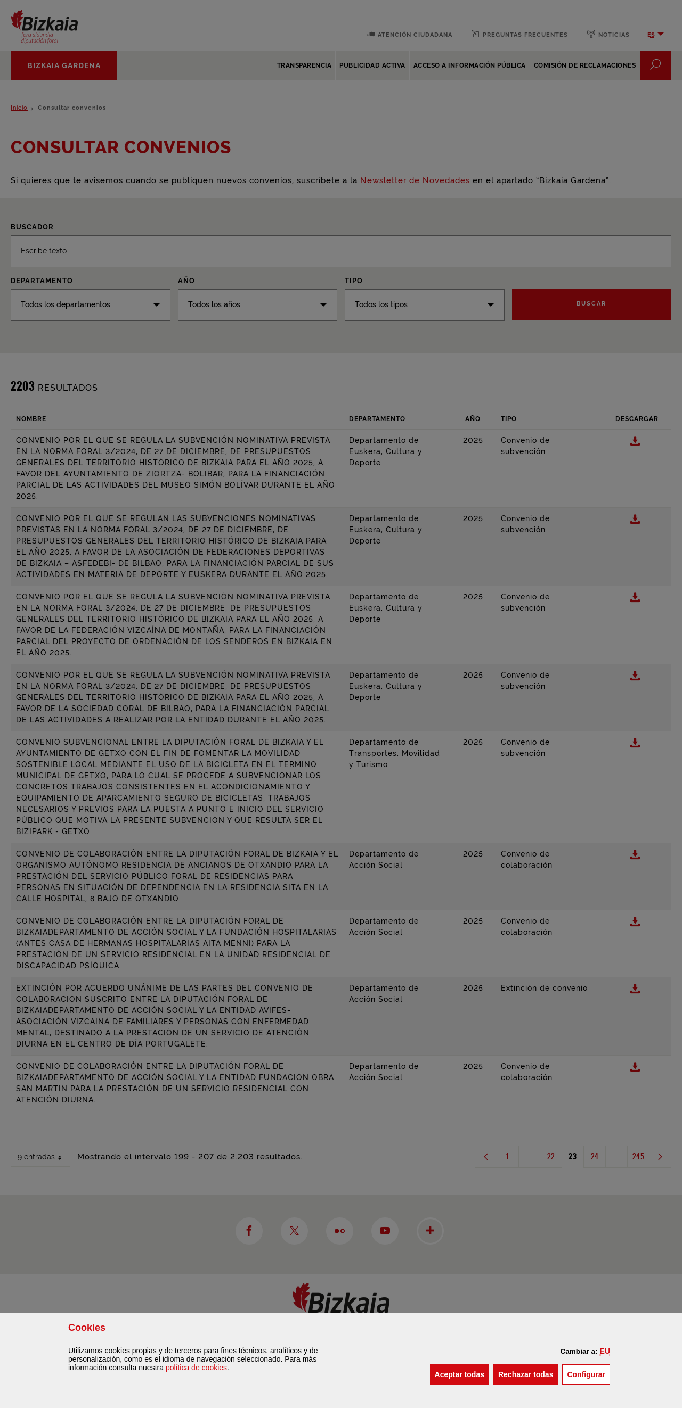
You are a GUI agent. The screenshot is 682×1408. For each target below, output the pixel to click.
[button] (605, 1351)
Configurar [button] (588, 1374)
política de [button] (196, 1367)
